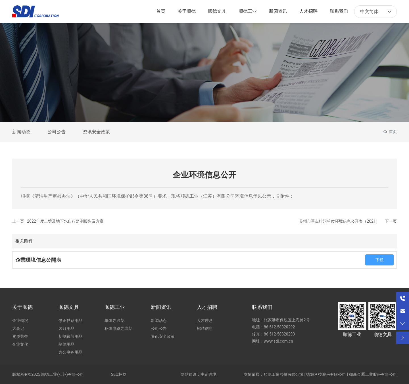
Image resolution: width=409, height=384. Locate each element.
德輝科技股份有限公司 (326, 374)
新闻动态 (21, 131)
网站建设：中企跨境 (198, 374)
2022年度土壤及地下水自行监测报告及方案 (65, 221)
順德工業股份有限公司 (283, 374)
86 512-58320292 (280, 327)
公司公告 (56, 131)
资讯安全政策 (96, 131)
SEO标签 (118, 374)
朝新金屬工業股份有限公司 (373, 374)
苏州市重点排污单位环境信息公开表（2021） (339, 221)
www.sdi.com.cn (278, 341)
